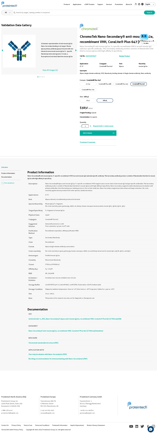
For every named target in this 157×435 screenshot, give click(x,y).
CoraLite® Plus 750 (88, 89)
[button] (151, 429)
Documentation (6, 177)
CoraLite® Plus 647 (138, 84)
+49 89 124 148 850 (86, 410)
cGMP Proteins (89, 4)
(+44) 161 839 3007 (47, 410)
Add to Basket (87, 133)
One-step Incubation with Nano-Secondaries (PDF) (48, 354)
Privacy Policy (16, 425)
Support (100, 4)
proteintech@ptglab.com (9, 413)
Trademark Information (59, 425)
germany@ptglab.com (87, 413)
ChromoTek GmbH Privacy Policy (12, 430)
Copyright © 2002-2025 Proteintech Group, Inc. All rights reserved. (48, 430)
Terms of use (28, 425)
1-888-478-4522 (7, 410)
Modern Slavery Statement (96, 425)
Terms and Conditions (42, 425)
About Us (129, 4)
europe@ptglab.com (48, 413)
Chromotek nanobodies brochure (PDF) (43, 343)
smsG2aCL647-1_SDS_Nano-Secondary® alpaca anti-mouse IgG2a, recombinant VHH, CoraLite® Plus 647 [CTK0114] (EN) (75, 319)
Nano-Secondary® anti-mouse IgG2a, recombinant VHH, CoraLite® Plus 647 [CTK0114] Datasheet (66, 331)
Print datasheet (7, 183)
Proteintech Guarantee (87, 142)
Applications (77, 4)
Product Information (8, 173)
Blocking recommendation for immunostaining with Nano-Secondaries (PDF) (58, 359)
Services (109, 4)
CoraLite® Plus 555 (122, 84)
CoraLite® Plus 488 (105, 84)
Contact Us (5, 425)
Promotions (119, 4)
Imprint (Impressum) (77, 425)
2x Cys (88, 84)
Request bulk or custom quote (103, 126)
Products (67, 4)
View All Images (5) (50, 70)
